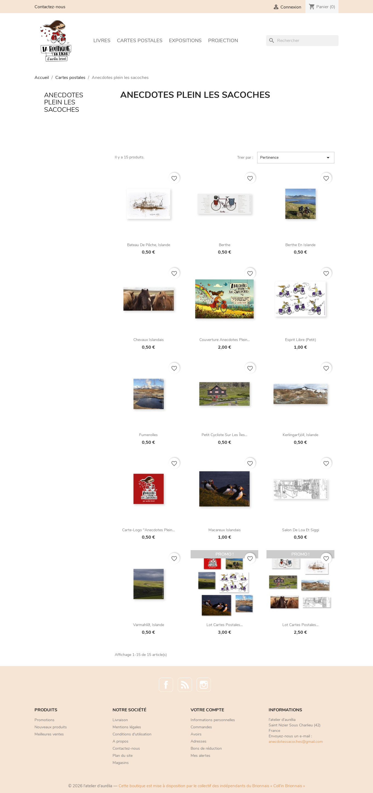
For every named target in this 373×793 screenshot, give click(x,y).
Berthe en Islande (300, 245)
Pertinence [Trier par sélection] (295, 157)
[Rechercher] (302, 40)
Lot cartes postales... (224, 624)
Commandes (201, 727)
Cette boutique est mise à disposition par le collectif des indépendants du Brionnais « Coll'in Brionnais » (212, 786)
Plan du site (123, 755)
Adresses (198, 741)
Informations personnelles (213, 720)
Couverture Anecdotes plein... (224, 339)
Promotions (44, 720)
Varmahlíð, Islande (148, 624)
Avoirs (196, 734)
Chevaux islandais (148, 339)
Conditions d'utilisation (132, 734)
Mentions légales (127, 727)
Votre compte (207, 710)
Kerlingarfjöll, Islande (300, 434)
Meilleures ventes (49, 734)
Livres (101, 40)
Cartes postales (139, 40)
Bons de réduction (206, 748)
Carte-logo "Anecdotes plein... (148, 530)
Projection (223, 40)
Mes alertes (200, 755)
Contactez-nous (50, 7)
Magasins (121, 762)
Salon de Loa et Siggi (300, 530)
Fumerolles (148, 434)
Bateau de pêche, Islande (148, 245)
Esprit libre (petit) (300, 339)
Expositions (185, 40)
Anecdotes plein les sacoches (63, 102)
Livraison (120, 720)
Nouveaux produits (51, 727)
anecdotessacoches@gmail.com (296, 741)
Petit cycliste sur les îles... (224, 434)
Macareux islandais (224, 530)
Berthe (224, 245)
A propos (120, 741)
